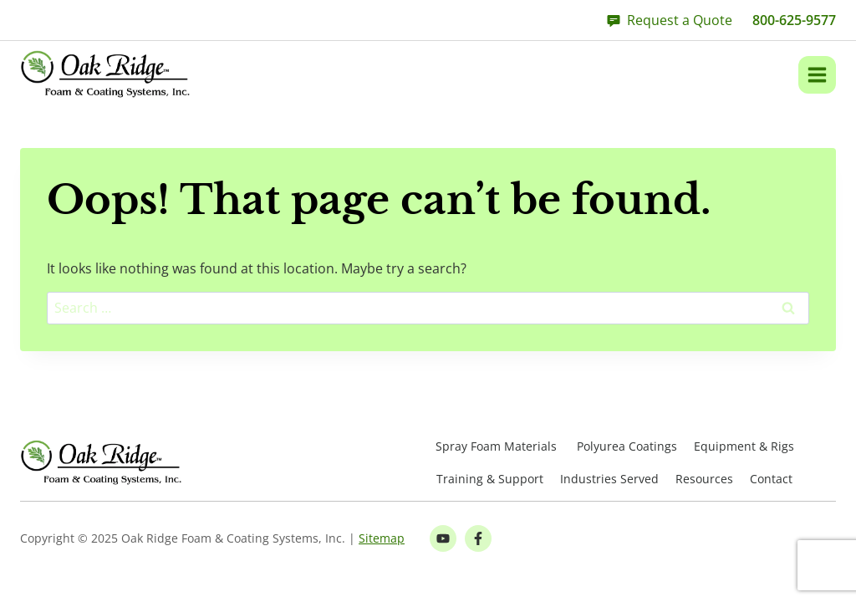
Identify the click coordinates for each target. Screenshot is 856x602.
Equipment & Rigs (744, 446)
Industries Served (609, 479)
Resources (704, 479)
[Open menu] (817, 75)
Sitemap (382, 538)
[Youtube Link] (443, 538)
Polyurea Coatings (627, 446)
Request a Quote (679, 20)
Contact (771, 479)
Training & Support (489, 479)
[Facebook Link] (478, 538)
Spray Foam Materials (498, 446)
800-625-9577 (794, 20)
